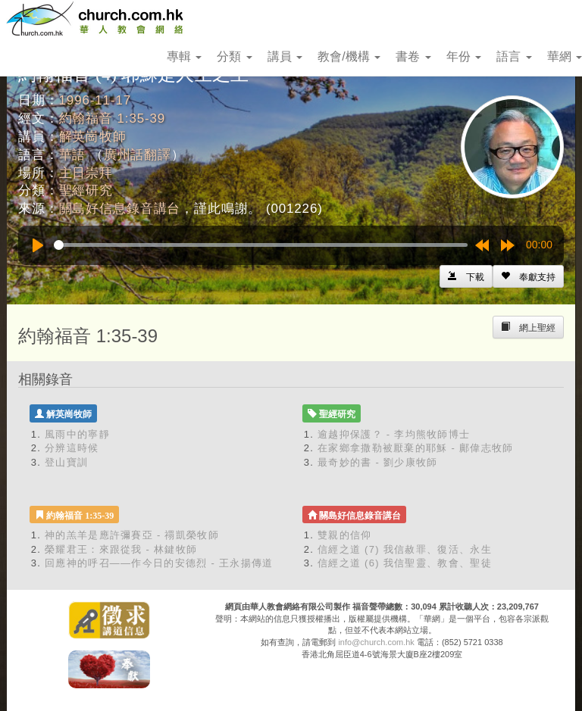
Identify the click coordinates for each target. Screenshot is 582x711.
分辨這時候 (72, 448)
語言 (513, 56)
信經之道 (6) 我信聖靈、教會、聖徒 (405, 563)
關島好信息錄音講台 (120, 208)
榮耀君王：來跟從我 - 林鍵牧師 (121, 549)
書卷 (413, 56)
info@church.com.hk (376, 642)
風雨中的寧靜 (77, 434)
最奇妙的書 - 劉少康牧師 (377, 462)
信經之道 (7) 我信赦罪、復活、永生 (405, 549)
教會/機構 (349, 56)
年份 (463, 56)
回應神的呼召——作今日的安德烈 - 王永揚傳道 (159, 563)
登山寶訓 (66, 462)
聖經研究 (86, 190)
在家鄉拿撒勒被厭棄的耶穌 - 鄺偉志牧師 (416, 448)
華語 (72, 155)
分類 (234, 56)
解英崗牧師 (93, 136)
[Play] (38, 245)
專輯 (184, 56)
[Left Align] (528, 276)
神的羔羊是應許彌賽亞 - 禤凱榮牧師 (132, 535)
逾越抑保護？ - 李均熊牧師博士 (394, 434)
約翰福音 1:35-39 (112, 118)
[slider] (261, 245)
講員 (285, 56)
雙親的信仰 (345, 535)
